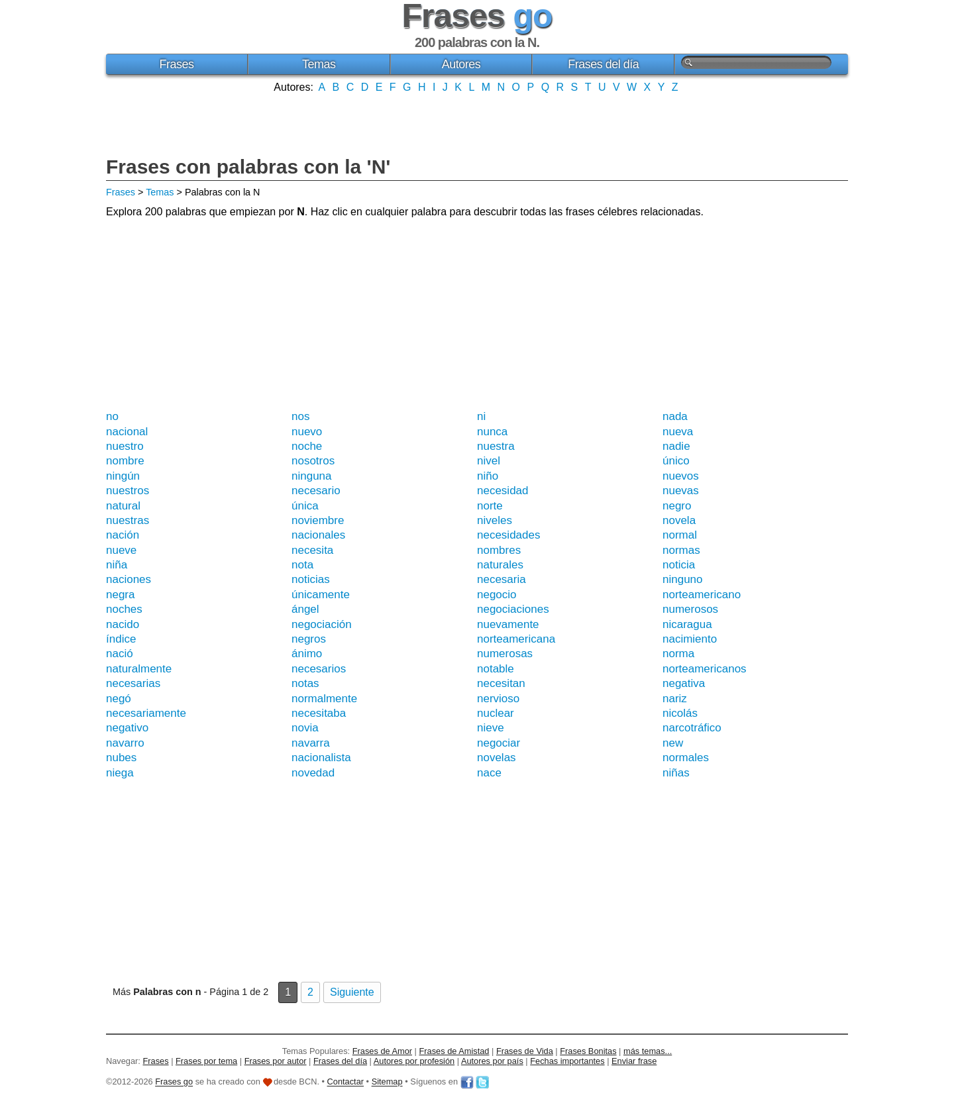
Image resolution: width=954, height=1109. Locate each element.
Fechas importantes (567, 1061)
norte (490, 506)
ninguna (312, 476)
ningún (123, 476)
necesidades (508, 535)
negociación (322, 624)
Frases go (174, 1082)
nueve (121, 550)
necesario (316, 490)
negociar (498, 743)
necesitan (501, 683)
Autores (461, 64)
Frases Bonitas (588, 1051)
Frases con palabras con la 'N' (248, 167)
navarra (311, 743)
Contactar (345, 1082)
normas (681, 550)
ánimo (307, 653)
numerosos (690, 609)
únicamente (321, 594)
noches (124, 609)
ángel (305, 609)
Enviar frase (634, 1061)
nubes (121, 757)
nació (119, 653)
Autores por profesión (414, 1061)
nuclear (495, 713)
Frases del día (603, 64)
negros (309, 639)
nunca (492, 431)
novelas (496, 757)
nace (489, 772)
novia (305, 727)
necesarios (319, 668)
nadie (676, 446)
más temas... (647, 1051)
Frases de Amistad (454, 1051)
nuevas (680, 490)
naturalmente (139, 668)
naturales (500, 564)
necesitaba (319, 713)
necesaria (501, 579)
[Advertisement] (477, 123)
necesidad (503, 490)
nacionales (318, 535)
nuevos (680, 476)
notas (305, 683)
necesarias (133, 683)
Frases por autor (275, 1061)
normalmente (324, 698)
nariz (674, 698)
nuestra (496, 446)
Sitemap (387, 1082)
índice (121, 639)
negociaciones (513, 609)
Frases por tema (206, 1061)
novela (679, 520)
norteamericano (701, 594)
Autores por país (492, 1061)
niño (487, 476)
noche (307, 446)
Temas (319, 64)
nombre (125, 460)
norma (678, 653)
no (112, 416)
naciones (128, 579)
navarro (125, 743)
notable (495, 668)
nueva (677, 431)
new (672, 743)
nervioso (498, 698)
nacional (127, 431)
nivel (488, 460)
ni (481, 416)
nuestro (125, 446)
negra (120, 594)
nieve (490, 727)
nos (300, 416)
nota (302, 564)
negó (118, 698)
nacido (122, 624)
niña (116, 564)
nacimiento (689, 639)
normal (679, 535)
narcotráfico (691, 727)
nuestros (127, 490)
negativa (683, 683)
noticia (678, 564)
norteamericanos (704, 668)
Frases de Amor (382, 1051)
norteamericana (516, 639)
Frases (176, 64)
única (305, 506)
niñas (676, 772)
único (676, 460)
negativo (127, 727)
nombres (499, 550)
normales (685, 757)
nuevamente (508, 624)
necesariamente (146, 713)
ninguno (682, 579)
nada (675, 416)
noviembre (318, 520)
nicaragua (687, 624)
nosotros (313, 460)
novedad (313, 772)
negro (676, 506)
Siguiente (352, 992)
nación (122, 535)
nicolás (680, 713)
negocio (497, 594)
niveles (494, 520)
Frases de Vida (524, 1051)
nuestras (127, 520)
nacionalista (321, 757)
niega (120, 772)
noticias (311, 579)
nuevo (307, 431)
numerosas (505, 653)
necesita (312, 550)
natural (123, 506)
